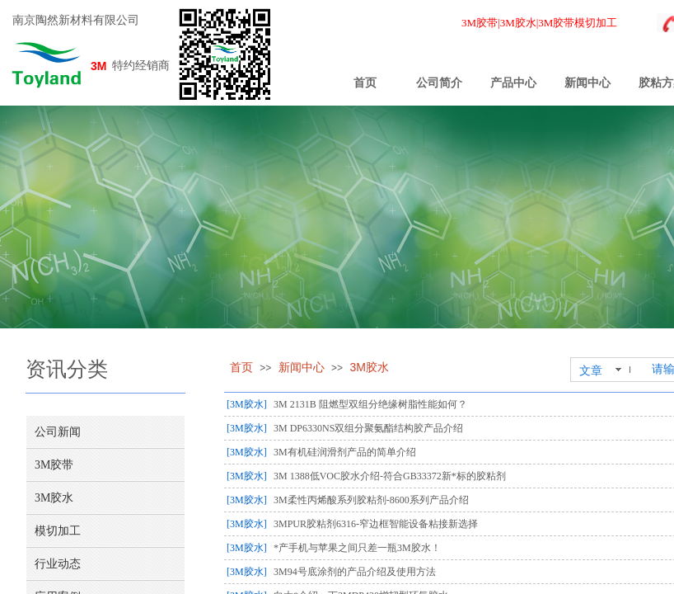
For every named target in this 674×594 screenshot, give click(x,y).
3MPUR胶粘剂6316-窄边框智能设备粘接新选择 (376, 524)
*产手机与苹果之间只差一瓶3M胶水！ (357, 548)
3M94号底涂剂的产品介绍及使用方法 (355, 572)
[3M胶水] (247, 404)
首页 (365, 83)
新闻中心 (587, 83)
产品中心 (513, 83)
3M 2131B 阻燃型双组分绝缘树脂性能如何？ (370, 404)
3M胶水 (368, 367)
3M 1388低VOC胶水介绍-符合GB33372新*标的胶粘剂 (390, 476)
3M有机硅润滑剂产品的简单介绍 (345, 452)
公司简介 (439, 83)
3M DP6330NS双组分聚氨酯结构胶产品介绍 (368, 428)
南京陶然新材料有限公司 (75, 20)
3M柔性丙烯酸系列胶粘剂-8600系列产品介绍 (371, 500)
